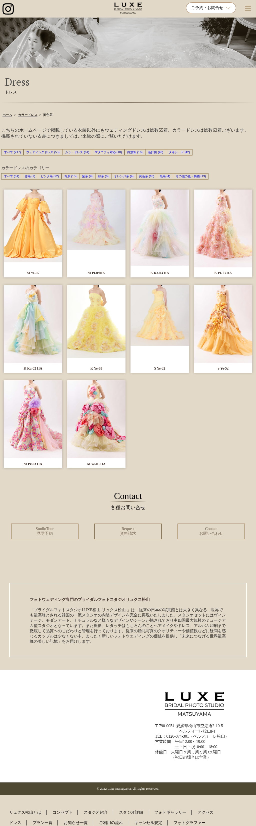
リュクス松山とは (25, 812)
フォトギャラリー (170, 812)
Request (128, 531)
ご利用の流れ (111, 822)
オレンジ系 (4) (124, 176)
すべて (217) (12, 152)
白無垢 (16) (134, 152)
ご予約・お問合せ (211, 8)
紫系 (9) (87, 176)
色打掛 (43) (155, 152)
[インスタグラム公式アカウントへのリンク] (8, 9)
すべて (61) (11, 176)
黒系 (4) (165, 176)
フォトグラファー (190, 822)
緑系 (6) (103, 176)
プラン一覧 (42, 822)
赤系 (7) (30, 176)
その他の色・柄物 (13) (191, 176)
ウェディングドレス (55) (43, 152)
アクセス (206, 812)
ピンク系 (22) (50, 176)
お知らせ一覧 (76, 822)
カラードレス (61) (77, 152)
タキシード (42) (179, 152)
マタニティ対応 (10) (108, 152)
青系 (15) (70, 176)
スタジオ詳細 (131, 812)
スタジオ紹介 (96, 812)
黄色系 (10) (146, 176)
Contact (211, 531)
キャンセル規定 (148, 822)
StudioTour (45, 531)
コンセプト (62, 812)
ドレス (15, 822)
